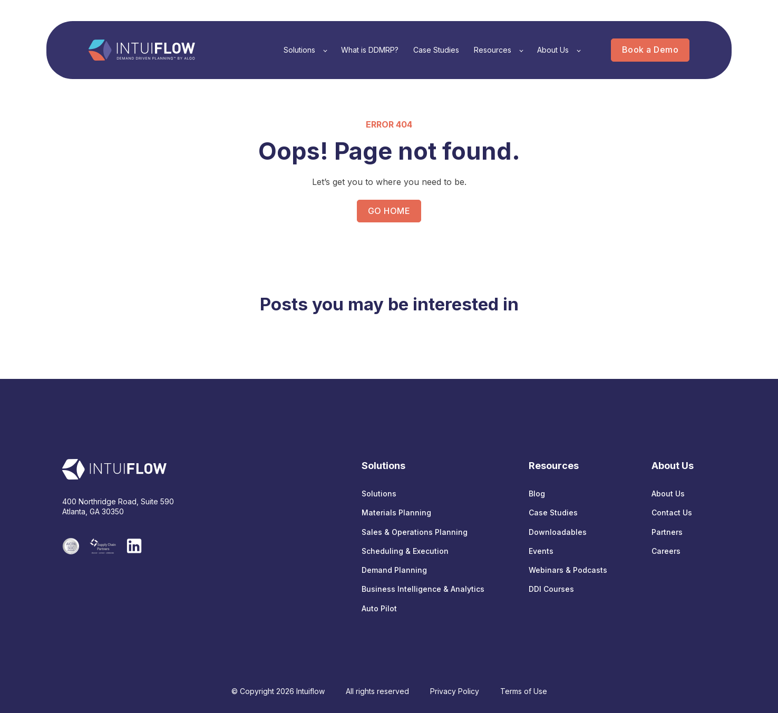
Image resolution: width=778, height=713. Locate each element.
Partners (667, 532)
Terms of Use (523, 691)
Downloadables (558, 532)
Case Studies (553, 512)
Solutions (379, 493)
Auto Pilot (379, 608)
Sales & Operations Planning (415, 532)
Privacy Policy (454, 691)
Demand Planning (394, 569)
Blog (537, 493)
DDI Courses (551, 588)
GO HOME (389, 211)
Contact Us (671, 512)
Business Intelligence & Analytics (423, 588)
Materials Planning (396, 512)
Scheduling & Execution (405, 550)
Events (541, 550)
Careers (665, 550)
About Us (668, 493)
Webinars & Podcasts (568, 569)
